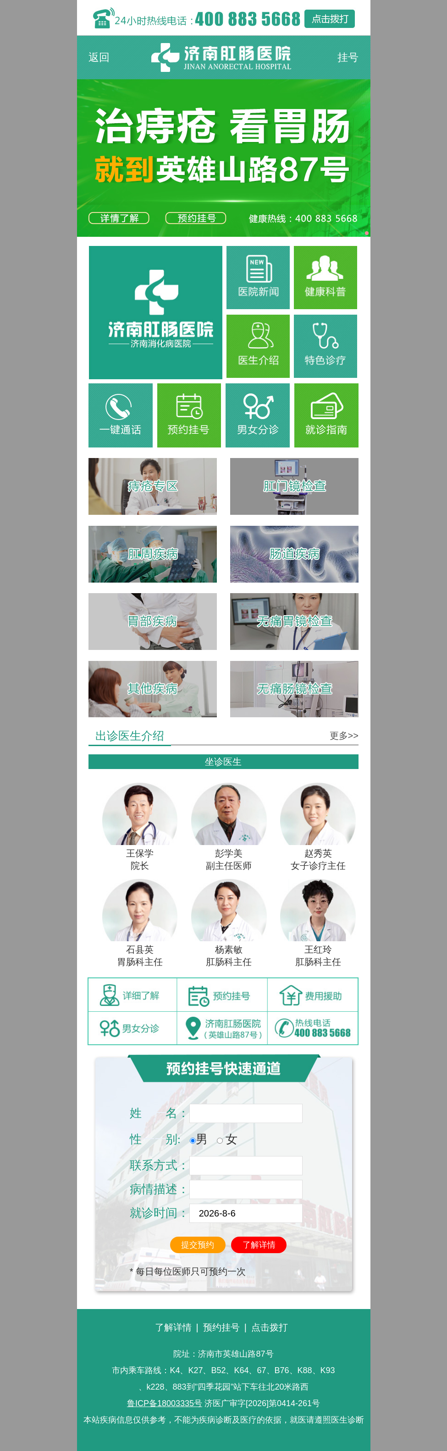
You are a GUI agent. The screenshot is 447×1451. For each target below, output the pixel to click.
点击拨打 (269, 1327)
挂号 (348, 57)
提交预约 (197, 1244)
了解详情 (259, 1244)
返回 (99, 57)
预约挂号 (221, 1327)
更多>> (344, 736)
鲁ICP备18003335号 (164, 1403)
